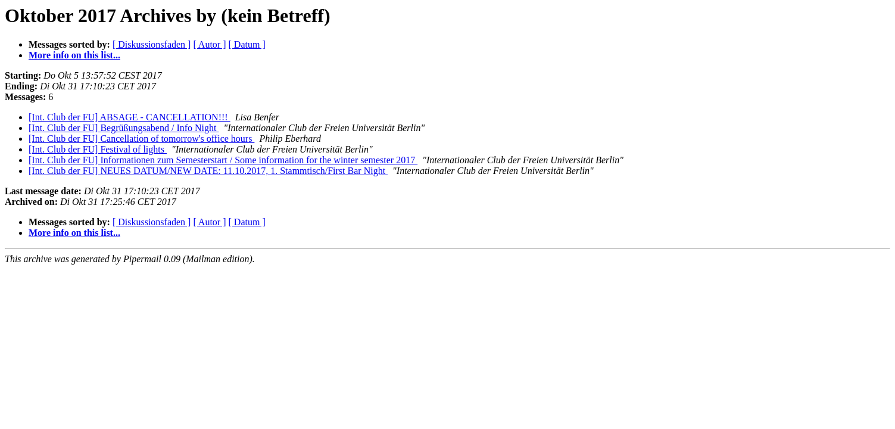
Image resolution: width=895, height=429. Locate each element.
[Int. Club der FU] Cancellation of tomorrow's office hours (141, 138)
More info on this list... (74, 55)
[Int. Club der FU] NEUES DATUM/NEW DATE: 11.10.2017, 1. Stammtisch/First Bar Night (208, 171)
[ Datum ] (247, 44)
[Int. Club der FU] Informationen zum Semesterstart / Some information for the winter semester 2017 (223, 160)
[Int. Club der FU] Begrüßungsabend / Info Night (124, 128)
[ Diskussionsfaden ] (152, 44)
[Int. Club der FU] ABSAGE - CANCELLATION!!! (129, 117)
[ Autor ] (209, 44)
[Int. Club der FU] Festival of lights (98, 149)
